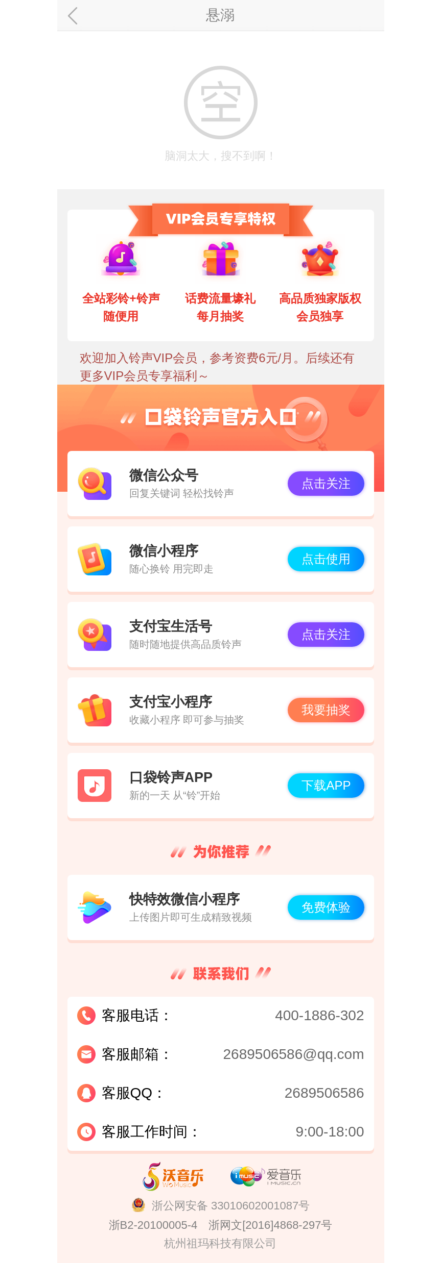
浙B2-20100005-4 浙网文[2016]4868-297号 (221, 1225)
